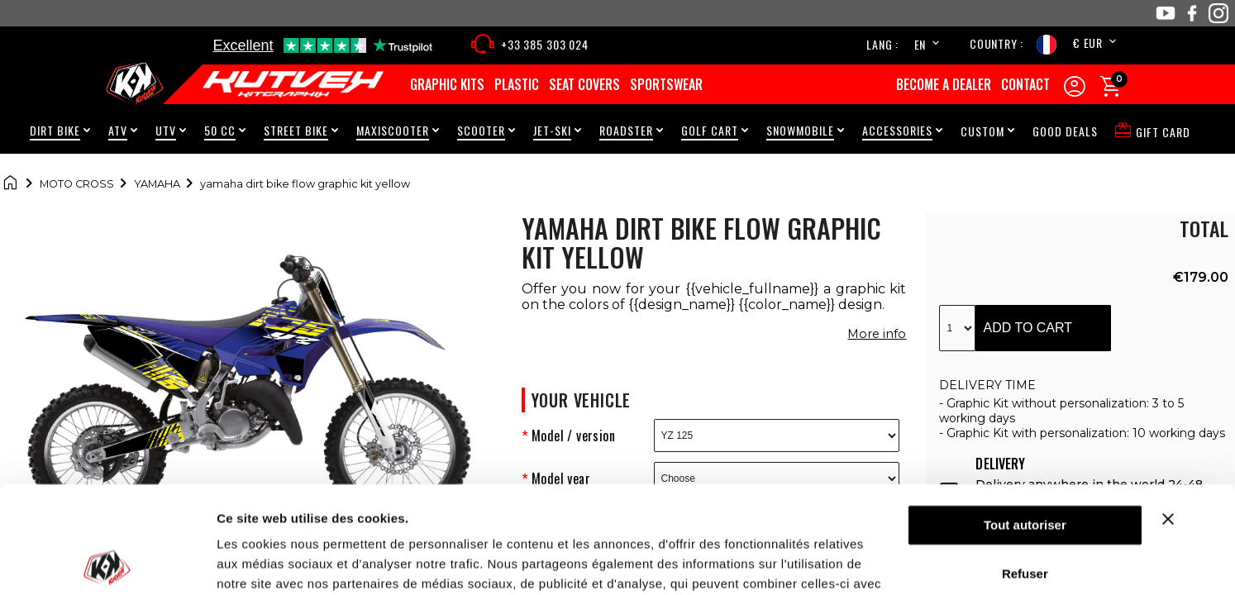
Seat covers (584, 84)
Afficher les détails (272, 562)
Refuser (1025, 466)
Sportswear (666, 84)
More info (876, 333)
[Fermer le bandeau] (1188, 412)
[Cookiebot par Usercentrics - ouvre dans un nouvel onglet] (107, 562)
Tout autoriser (1025, 419)
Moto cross (77, 184)
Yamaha (157, 184)
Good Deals (1065, 131)
